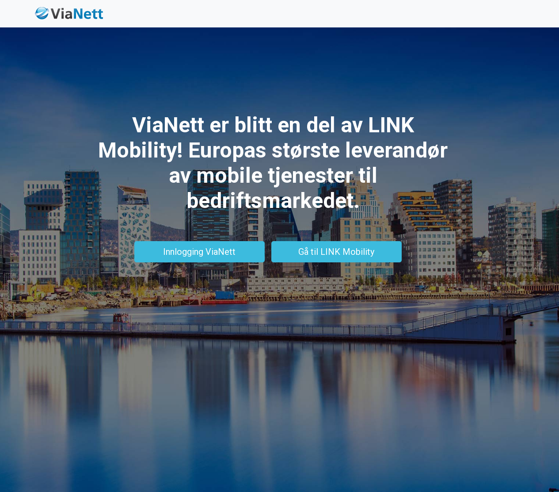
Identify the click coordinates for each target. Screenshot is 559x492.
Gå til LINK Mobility (336, 251)
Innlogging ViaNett (199, 251)
